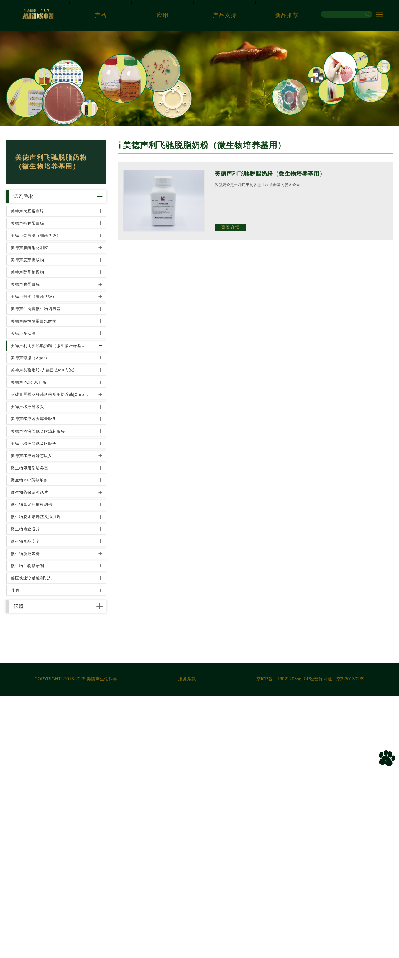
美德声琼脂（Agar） (34, 462)
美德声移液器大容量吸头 (38, 561)
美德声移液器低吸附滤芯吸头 (42, 581)
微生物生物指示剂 (31, 797)
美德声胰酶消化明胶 (34, 285)
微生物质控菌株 (29, 777)
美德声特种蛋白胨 (31, 246)
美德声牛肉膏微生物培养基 (40, 384)
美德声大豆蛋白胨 (31, 226)
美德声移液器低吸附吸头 (38, 600)
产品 (100, 15)
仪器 (27, 862)
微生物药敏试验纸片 (34, 679)
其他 (19, 837)
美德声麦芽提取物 (31, 305)
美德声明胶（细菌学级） (38, 364)
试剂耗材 (34, 202)
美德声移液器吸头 (31, 541)
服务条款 (187, 941)
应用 (162, 15)
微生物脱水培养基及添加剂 (40, 718)
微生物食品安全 (29, 758)
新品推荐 (286, 15)
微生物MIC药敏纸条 (33, 659)
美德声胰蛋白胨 (29, 344)
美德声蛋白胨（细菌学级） (40, 265)
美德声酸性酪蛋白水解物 (38, 403)
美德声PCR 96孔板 (33, 502)
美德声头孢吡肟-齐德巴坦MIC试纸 (47, 482)
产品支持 (224, 15)
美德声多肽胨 (27, 423)
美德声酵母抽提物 (31, 325)
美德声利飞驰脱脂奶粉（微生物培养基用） (51, 443)
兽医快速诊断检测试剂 (36, 817)
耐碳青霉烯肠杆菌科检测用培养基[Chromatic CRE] (51, 521)
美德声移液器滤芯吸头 (36, 620)
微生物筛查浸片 (29, 738)
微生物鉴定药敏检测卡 (36, 699)
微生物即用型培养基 (34, 640)
